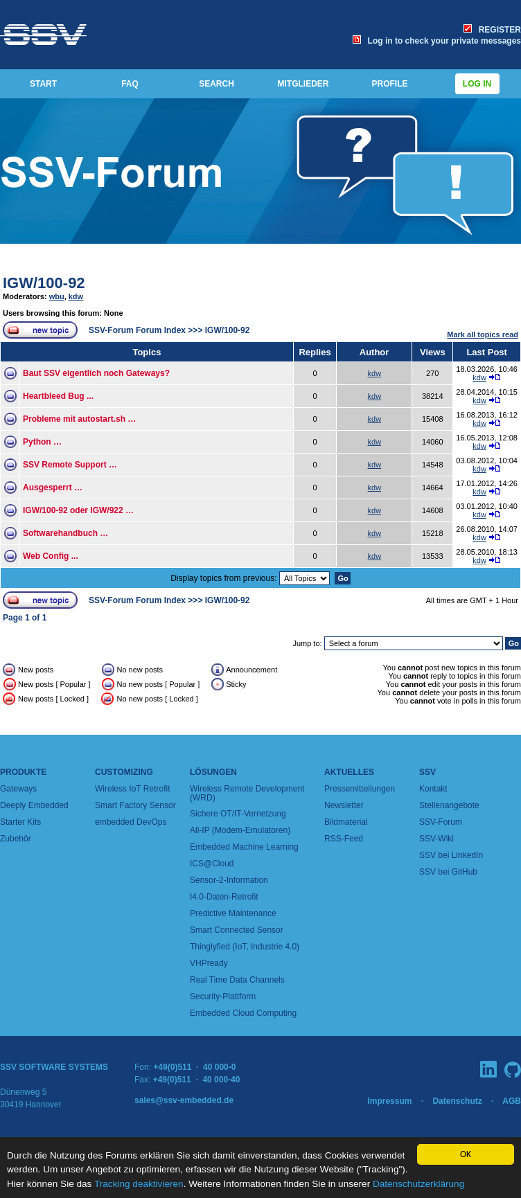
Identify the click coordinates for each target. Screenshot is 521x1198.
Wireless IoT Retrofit (132, 789)
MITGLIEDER (303, 84)
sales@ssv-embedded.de (183, 1100)
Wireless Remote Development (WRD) (247, 793)
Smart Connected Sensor (236, 930)
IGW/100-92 (44, 283)
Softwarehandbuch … (65, 533)
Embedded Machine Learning (244, 847)
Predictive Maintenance (233, 913)
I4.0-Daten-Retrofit (224, 897)
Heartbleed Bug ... (58, 396)
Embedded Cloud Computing (243, 1013)
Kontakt (433, 789)
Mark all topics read (482, 334)
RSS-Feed (343, 838)
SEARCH (216, 84)
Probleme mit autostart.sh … (79, 419)
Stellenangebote (449, 805)
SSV (427, 772)
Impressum (389, 1101)
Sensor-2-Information (229, 880)
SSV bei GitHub (448, 872)
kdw (76, 296)
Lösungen (213, 772)
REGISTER (492, 30)
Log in (477, 84)
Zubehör (15, 838)
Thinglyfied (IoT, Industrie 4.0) (244, 946)
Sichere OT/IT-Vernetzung (238, 814)
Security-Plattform (223, 996)
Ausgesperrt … (52, 487)
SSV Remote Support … (70, 465)
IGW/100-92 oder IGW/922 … (78, 510)
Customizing (124, 772)
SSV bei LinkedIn (451, 855)
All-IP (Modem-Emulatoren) (240, 830)
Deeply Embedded (34, 805)
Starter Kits (20, 822)
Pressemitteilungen (359, 789)
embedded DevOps (130, 822)
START (43, 84)
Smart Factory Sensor (135, 805)
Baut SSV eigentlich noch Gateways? (96, 373)
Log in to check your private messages (437, 41)
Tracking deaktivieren (139, 1184)
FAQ (130, 84)
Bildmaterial (346, 822)
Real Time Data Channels (237, 980)
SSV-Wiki (436, 838)
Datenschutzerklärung (418, 1184)
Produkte (23, 772)
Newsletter (344, 805)
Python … (42, 442)
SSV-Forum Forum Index (137, 330)
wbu (56, 296)
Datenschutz (457, 1101)
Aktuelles (349, 772)
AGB (511, 1101)
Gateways (18, 789)
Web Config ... (50, 556)
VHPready (209, 963)
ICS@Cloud (212, 863)
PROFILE (389, 84)
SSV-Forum (440, 822)
